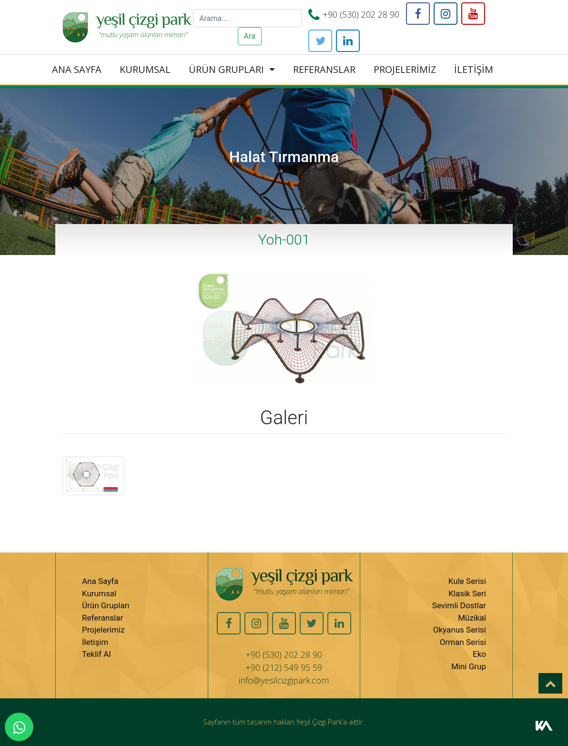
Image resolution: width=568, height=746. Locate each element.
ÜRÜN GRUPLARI (226, 69)
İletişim (95, 642)
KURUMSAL (145, 69)
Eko (479, 654)
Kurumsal (99, 593)
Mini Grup (468, 666)
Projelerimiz (103, 629)
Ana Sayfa (100, 581)
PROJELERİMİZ (405, 69)
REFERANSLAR (324, 69)
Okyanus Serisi (459, 629)
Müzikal (472, 618)
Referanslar (102, 618)
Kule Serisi (467, 581)
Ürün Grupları (105, 605)
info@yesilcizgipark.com (284, 680)
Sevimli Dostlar (459, 605)
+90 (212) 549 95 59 (283, 667)
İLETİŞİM (473, 69)
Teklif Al (96, 654)
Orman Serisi (463, 642)
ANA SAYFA (76, 69)
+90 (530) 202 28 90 (361, 14)
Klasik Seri (467, 593)
